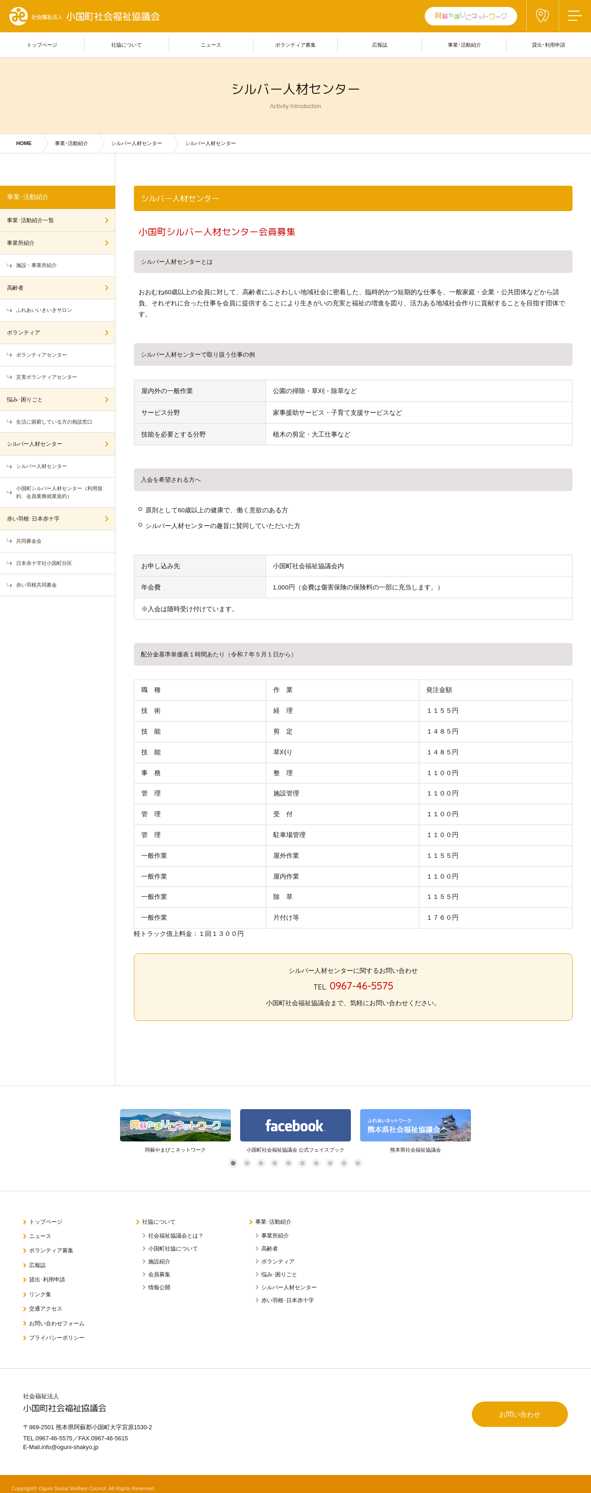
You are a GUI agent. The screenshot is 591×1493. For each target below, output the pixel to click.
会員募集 (159, 1273)
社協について (161, 1221)
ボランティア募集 (54, 1247)
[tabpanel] (175, 1131)
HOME (24, 143)
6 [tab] (302, 1163)
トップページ (48, 1221)
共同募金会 (29, 541)
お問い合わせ (517, 1409)
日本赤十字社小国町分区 (44, 563)
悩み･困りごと (25, 399)
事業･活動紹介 (71, 143)
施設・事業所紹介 (36, 265)
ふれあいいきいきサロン (44, 310)
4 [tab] (274, 1163)
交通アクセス (48, 1302)
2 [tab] (246, 1163)
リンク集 (42, 1288)
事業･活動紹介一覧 (30, 220)
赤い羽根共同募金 (36, 585)
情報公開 (159, 1286)
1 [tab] (233, 1163)
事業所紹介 (21, 243)
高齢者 (15, 288)
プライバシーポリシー (60, 1329)
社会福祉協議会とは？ (176, 1234)
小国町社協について (173, 1247)
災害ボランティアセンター (46, 377)
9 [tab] (343, 1163)
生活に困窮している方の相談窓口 (54, 422)
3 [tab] (260, 1163)
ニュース (42, 1234)
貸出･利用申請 (49, 1275)
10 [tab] (359, 1163)
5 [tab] (288, 1163)
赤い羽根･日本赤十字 (33, 519)
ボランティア (23, 332)
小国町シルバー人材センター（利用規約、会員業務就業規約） (59, 492)
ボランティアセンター (41, 355)
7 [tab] (316, 1163)
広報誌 (39, 1261)
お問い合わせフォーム (60, 1315)
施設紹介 (159, 1260)
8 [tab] (330, 1163)
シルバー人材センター (136, 143)
